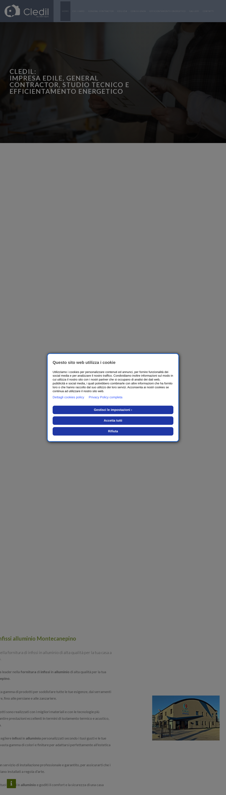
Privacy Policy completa (106, 397)
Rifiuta (113, 431)
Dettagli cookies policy (68, 397)
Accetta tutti (113, 420)
